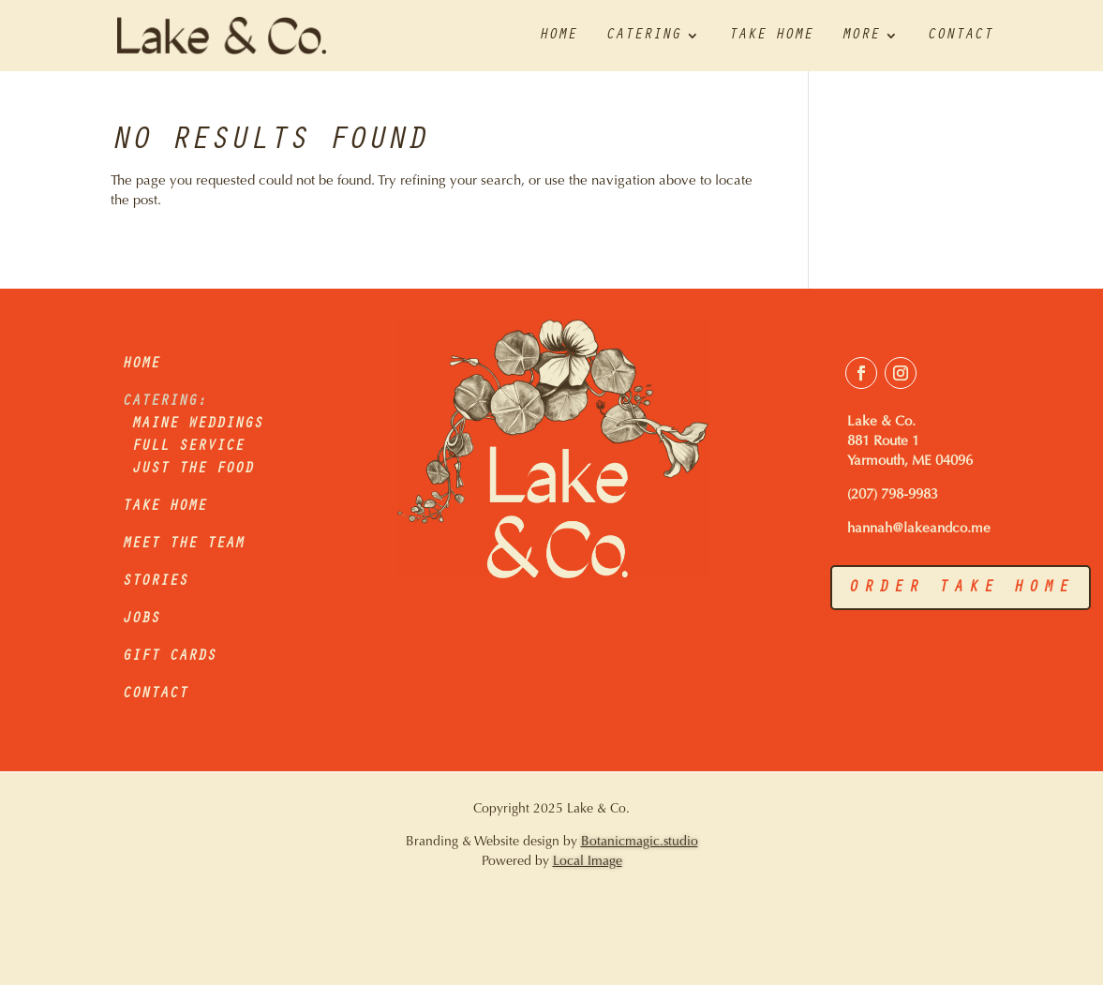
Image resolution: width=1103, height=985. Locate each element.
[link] (208, 37)
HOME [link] (140, 364)
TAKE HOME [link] (164, 507)
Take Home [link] (770, 36)
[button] (861, 373)
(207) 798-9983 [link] (892, 495)
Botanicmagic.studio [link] (639, 842)
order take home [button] (960, 589)
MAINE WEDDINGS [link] (192, 424)
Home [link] (557, 36)
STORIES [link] (154, 582)
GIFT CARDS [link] (169, 656)
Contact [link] (959, 36)
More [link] (860, 36)
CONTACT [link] (154, 694)
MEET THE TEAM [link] (183, 544)
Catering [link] (642, 36)
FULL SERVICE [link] (187, 447)
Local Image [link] (587, 862)
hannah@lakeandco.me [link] (919, 529)
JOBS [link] (140, 619)
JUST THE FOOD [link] (192, 469)
